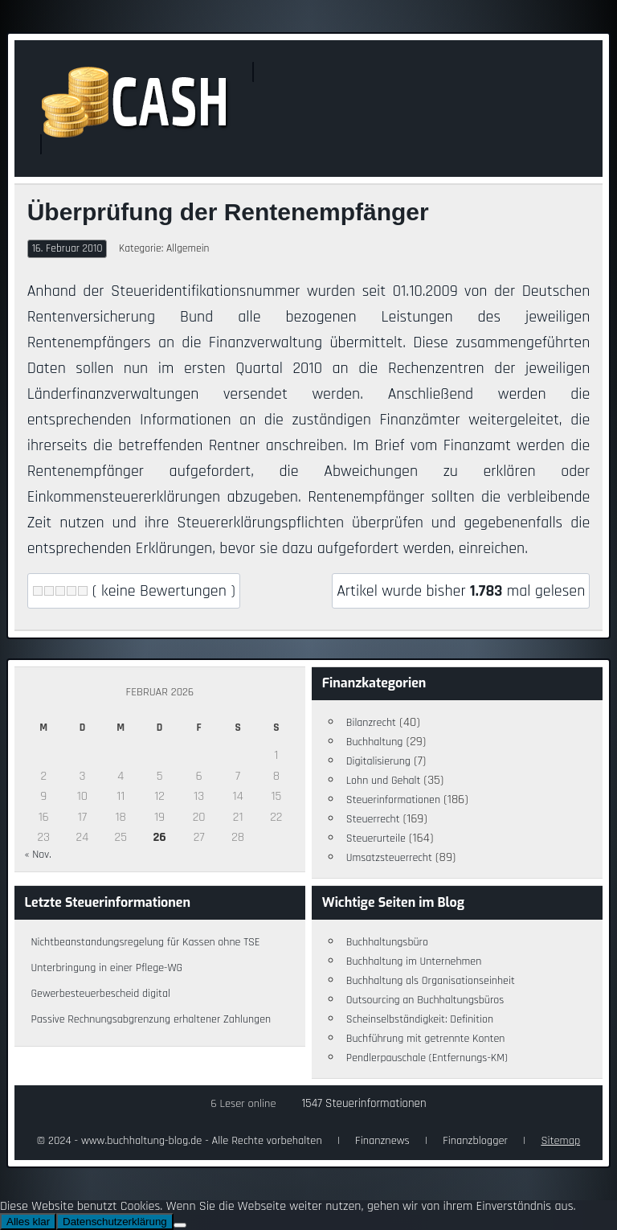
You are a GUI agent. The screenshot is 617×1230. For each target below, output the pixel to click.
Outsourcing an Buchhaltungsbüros (425, 1000)
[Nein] (180, 1225)
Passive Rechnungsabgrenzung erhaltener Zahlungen (151, 1019)
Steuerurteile (376, 838)
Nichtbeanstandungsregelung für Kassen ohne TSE (145, 942)
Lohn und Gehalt (383, 780)
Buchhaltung (374, 742)
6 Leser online (243, 1104)
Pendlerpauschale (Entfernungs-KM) (427, 1058)
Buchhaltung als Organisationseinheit (430, 981)
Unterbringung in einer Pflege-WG (106, 968)
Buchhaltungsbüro (387, 942)
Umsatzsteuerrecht (389, 858)
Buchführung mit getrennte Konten (425, 1038)
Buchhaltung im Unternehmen (414, 961)
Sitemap (560, 1141)
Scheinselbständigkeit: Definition (419, 1019)
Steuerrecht (373, 819)
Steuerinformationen (393, 800)
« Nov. (37, 854)
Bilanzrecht (371, 722)
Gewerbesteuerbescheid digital (100, 993)
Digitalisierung (378, 761)
